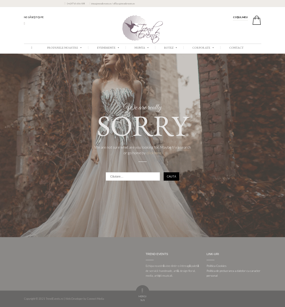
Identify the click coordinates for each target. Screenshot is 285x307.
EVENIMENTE (108, 47)
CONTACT (236, 47)
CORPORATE (203, 47)
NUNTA (141, 47)
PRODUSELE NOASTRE (64, 47)
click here (154, 152)
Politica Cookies (217, 266)
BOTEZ (171, 47)
